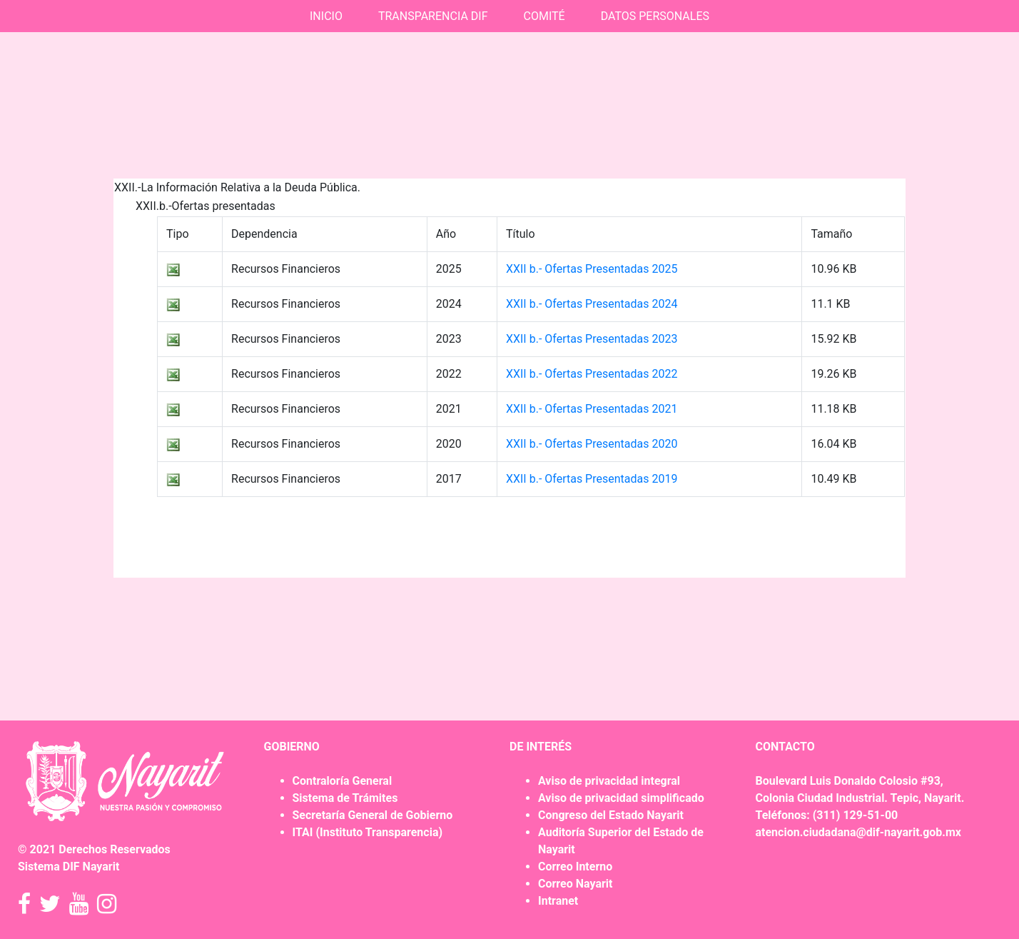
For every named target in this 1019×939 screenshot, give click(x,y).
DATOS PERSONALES (655, 16)
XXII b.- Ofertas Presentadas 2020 (591, 444)
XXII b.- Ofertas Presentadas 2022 (591, 374)
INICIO (326, 16)
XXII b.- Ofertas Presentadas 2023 (591, 339)
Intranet (558, 901)
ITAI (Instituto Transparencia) (368, 832)
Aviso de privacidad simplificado (621, 798)
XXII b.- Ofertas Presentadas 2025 (591, 269)
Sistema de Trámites (345, 798)
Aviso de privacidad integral (609, 781)
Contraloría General (342, 781)
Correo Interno (575, 866)
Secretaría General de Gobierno (373, 815)
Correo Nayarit (575, 883)
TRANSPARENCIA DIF (433, 16)
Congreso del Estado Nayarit (611, 815)
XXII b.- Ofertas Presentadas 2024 (591, 304)
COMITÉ (544, 16)
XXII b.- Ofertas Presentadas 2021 (591, 409)
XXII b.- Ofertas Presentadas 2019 (591, 479)
